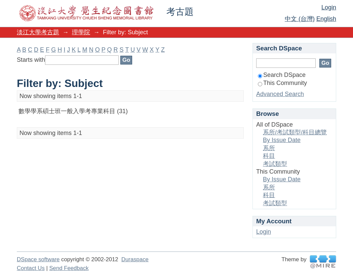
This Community (282, 83)
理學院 (81, 32)
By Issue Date (282, 140)
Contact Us (31, 268)
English (326, 18)
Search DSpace (282, 75)
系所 (269, 148)
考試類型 (275, 164)
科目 (269, 155)
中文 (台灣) (300, 18)
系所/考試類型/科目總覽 (295, 132)
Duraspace (135, 259)
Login (328, 7)
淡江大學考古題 (38, 32)
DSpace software (38, 259)
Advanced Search (280, 94)
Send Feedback (68, 268)
